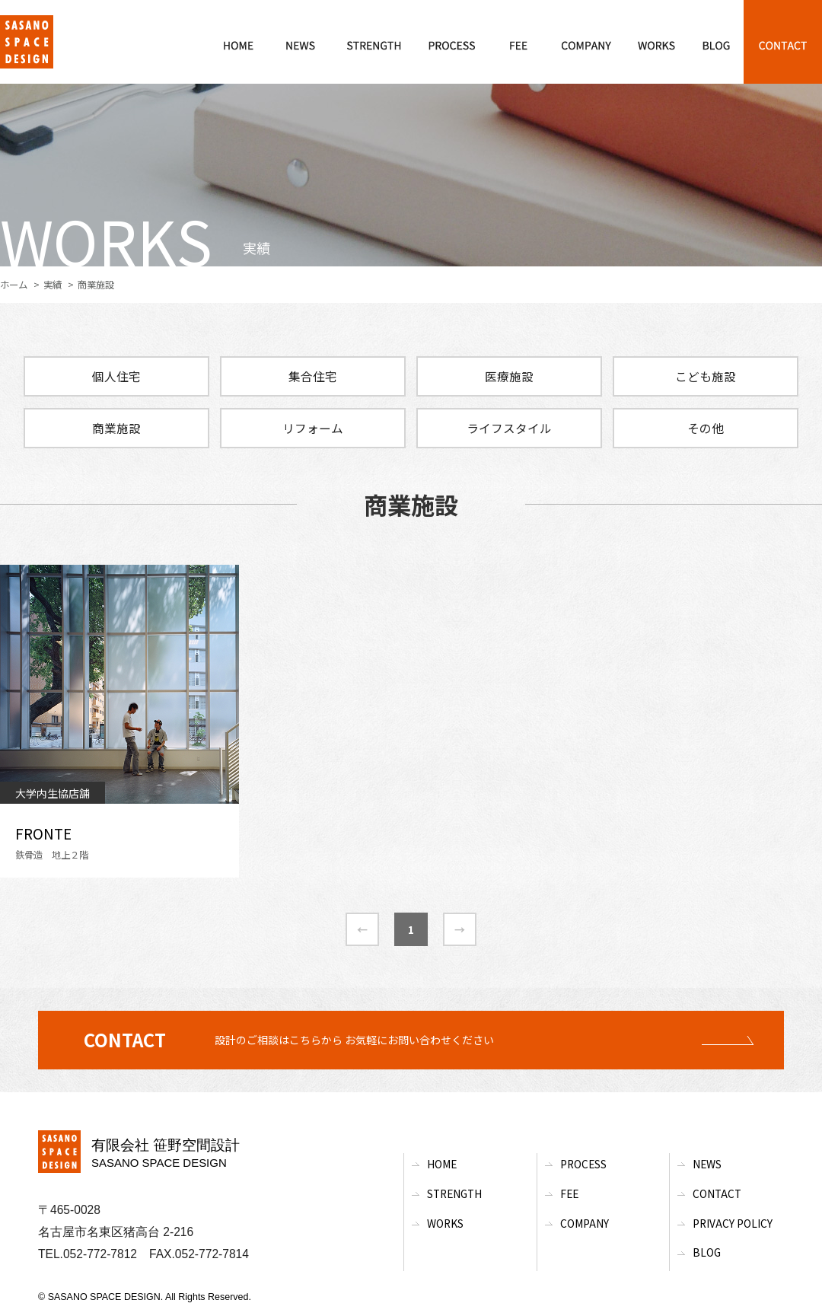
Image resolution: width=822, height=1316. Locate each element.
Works (445, 1223)
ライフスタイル (509, 427)
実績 (52, 285)
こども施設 (705, 376)
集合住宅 (312, 376)
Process (583, 1163)
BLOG (707, 1252)
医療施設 (509, 376)
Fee (569, 1193)
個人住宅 (116, 376)
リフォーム (312, 427)
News (707, 1163)
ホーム (13, 285)
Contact (717, 1193)
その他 (705, 427)
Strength (454, 1193)
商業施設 (116, 427)
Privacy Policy (733, 1223)
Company (584, 1223)
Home (442, 1163)
